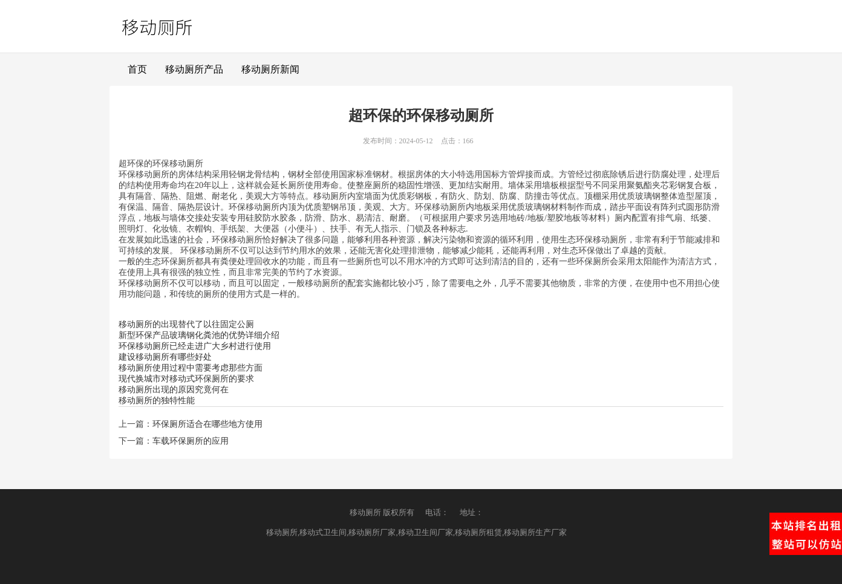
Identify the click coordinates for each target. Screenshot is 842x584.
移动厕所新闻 (270, 69)
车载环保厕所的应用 (190, 441)
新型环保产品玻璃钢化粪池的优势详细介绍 (199, 335)
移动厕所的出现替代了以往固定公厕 (186, 324)
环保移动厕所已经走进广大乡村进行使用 (195, 346)
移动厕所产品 (194, 69)
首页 (137, 69)
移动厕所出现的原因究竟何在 (174, 389)
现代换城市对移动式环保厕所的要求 (186, 378)
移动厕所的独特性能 (157, 400)
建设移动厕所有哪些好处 (165, 357)
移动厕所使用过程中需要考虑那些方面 (191, 367)
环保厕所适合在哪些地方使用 (207, 424)
